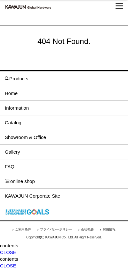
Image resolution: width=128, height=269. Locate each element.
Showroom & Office (25, 137)
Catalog (13, 122)
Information (17, 108)
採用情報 (109, 229)
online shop (20, 181)
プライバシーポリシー (56, 229)
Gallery (12, 152)
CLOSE (8, 252)
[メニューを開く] (119, 6)
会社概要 (87, 229)
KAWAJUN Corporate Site (32, 196)
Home (11, 93)
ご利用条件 (23, 229)
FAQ (9, 166)
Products (16, 78)
